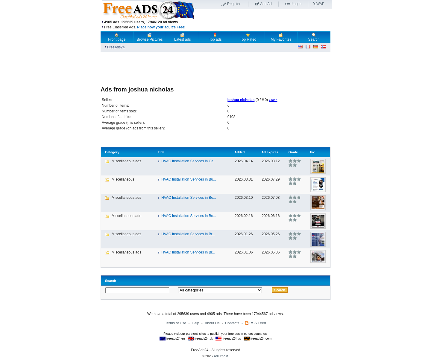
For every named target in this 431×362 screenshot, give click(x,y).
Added (239, 152)
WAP (320, 4)
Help (195, 323)
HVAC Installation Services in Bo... (188, 197)
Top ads (215, 37)
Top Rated (248, 37)
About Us (212, 323)
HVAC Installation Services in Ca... (188, 161)
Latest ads (182, 37)
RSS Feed (257, 323)
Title (161, 152)
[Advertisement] (264, 20)
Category (112, 152)
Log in (296, 4)
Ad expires (269, 152)
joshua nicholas (241, 100)
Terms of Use (175, 323)
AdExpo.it (221, 356)
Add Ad (266, 4)
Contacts (232, 323)
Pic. (313, 152)
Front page (116, 37)
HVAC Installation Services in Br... (188, 234)
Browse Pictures (150, 37)
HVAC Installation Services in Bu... (188, 179)
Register (234, 4)
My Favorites (281, 37)
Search (314, 37)
